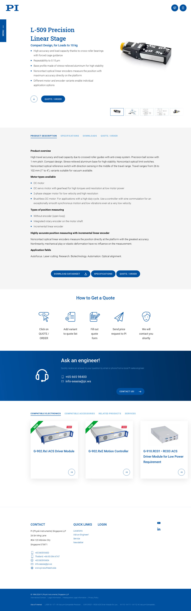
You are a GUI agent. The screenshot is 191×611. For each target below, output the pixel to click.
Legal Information (54, 598)
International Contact (38, 598)
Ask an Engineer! (81, 534)
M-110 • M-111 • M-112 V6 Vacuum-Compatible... (138, 605)
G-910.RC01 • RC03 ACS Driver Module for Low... (101, 605)
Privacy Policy (93, 598)
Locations (78, 531)
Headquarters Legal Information (74, 598)
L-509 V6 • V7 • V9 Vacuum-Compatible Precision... (63, 605)
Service (76, 538)
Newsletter (78, 542)
